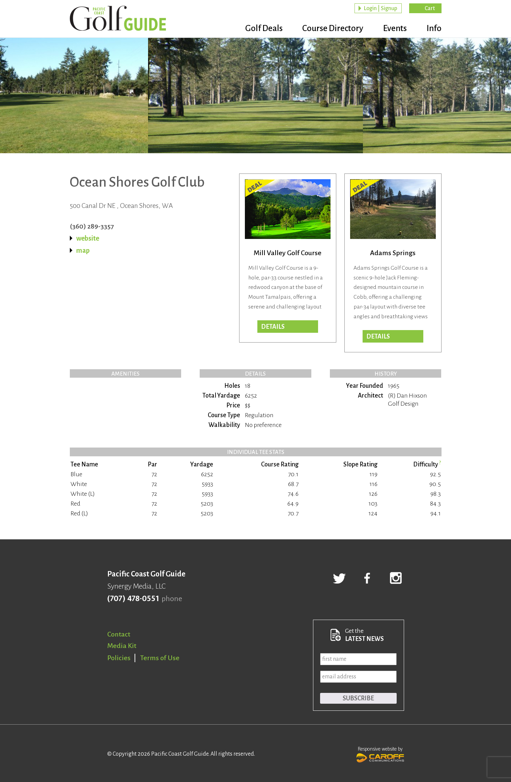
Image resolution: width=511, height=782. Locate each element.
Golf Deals (255, 28)
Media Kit (121, 645)
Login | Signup (380, 9)
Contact (118, 634)
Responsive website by (380, 753)
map (83, 250)
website (87, 238)
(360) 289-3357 (92, 226)
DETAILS (378, 336)
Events (392, 28)
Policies (119, 658)
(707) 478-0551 (133, 598)
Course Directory (327, 28)
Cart (430, 9)
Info (434, 28)
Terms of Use (159, 658)
